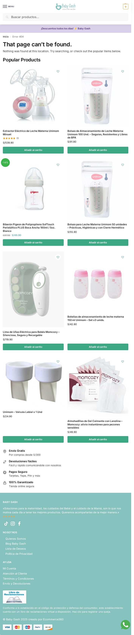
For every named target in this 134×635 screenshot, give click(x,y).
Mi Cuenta (9, 568)
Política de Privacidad (19, 553)
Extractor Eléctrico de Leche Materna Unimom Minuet (31, 132)
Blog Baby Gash (15, 543)
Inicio (6, 36)
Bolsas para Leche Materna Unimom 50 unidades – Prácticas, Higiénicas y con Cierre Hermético (97, 226)
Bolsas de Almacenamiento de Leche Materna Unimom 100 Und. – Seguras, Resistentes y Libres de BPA (97, 134)
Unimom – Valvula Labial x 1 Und (22, 411)
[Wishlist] (58, 71)
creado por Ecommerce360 (46, 619)
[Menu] (8, 6)
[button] (125, 6)
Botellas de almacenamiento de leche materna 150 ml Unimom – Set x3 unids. (95, 318)
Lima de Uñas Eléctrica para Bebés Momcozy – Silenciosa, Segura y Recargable (31, 333)
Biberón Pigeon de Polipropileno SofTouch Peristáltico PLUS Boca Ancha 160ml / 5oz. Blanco (29, 227)
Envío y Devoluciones (16, 583)
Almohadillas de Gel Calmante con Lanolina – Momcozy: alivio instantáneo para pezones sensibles (94, 424)
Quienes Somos (15, 538)
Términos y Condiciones (18, 578)
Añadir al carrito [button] (33, 150)
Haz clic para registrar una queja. (91, 611)
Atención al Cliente (15, 573)
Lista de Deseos (15, 548)
